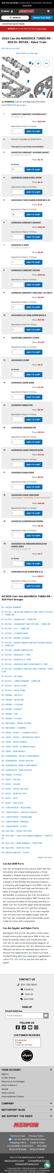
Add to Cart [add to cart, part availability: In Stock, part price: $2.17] (33, 563)
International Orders (13, 1096)
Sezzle (5, 1089)
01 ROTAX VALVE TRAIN (13, 24)
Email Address (13, 1011)
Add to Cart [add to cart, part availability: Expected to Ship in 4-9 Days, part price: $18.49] (33, 442)
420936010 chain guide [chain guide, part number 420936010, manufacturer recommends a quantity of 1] (22, 382)
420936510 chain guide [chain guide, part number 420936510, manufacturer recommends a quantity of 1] (22, 472)
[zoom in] (38, 63)
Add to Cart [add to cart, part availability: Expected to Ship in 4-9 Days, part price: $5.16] (33, 192)
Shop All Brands (17, 1149)
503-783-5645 (16, 959)
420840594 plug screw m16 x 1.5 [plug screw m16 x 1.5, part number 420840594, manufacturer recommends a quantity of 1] (27, 571)
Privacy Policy (36, 1136)
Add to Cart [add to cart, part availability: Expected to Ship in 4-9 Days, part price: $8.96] (33, 262)
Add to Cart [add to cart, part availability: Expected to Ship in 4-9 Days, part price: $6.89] (33, 535)
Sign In (5, 1074)
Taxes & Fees (37, 1142)
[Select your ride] (42, 18)
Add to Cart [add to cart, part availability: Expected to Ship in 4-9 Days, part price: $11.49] (33, 397)
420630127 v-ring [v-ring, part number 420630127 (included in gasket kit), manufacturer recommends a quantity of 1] (20, 245)
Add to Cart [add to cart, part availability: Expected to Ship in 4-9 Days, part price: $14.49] (33, 464)
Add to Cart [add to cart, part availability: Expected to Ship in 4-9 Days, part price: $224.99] (33, 131)
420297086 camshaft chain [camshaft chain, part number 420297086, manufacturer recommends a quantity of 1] (25, 337)
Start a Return (9, 1085)
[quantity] (17, 131)
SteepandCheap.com (27, 1164)
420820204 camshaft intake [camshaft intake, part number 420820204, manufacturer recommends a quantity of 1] (25, 270)
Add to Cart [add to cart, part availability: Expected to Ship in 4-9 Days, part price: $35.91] (33, 586)
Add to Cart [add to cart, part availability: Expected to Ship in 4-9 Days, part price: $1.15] (33, 214)
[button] (27, 999)
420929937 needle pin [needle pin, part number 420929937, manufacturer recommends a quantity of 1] (22, 405)
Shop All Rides (37, 1149)
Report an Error (45, 857)
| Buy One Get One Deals (27, 29)
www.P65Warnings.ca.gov (14, 105)
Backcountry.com (14, 1160)
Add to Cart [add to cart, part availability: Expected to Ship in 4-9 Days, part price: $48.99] (33, 513)
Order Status (9, 1077)
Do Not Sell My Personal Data (30, 1139)
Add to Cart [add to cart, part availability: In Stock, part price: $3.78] (33, 169)
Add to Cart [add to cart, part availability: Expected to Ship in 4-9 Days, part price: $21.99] (33, 307)
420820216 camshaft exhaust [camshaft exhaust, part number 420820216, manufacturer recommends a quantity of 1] (26, 222)
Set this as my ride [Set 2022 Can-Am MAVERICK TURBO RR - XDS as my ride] (10, 48)
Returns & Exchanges (13, 1081)
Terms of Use (17, 1136)
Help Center (8, 1092)
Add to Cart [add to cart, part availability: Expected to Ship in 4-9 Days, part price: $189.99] (33, 237)
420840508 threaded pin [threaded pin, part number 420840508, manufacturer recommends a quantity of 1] (23, 427)
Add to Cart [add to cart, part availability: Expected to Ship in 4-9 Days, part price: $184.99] (33, 284)
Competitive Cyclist (38, 1160)
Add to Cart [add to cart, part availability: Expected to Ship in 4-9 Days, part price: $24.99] (33, 329)
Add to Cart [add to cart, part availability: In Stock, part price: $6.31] (33, 374)
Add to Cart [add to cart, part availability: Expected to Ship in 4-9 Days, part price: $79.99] (33, 352)
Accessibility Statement (20, 1145)
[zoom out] (46, 63)
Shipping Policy (18, 1142)
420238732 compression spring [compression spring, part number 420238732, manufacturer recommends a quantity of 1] (27, 521)
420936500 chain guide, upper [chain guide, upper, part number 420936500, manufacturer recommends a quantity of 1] (26, 177)
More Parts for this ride (27, 53)
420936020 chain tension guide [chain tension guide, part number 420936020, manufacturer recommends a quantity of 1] (27, 450)
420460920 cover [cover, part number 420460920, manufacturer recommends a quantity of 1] (20, 360)
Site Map (42, 1145)
